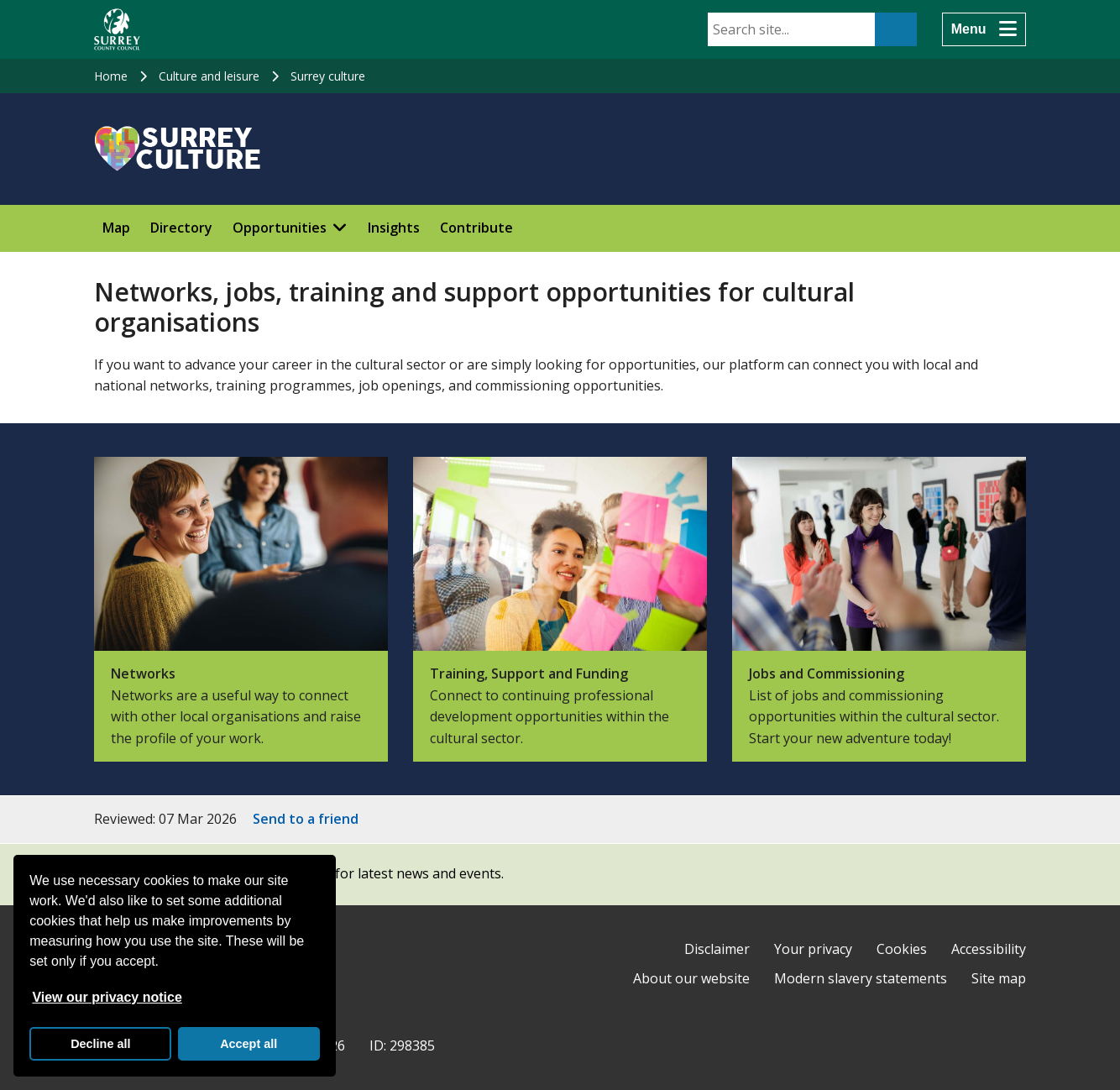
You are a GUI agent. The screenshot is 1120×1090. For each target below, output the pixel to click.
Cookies (902, 949)
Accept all (248, 1044)
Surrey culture (327, 76)
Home (111, 76)
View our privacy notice (106, 997)
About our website (691, 978)
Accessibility (988, 949)
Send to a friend (306, 819)
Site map (998, 978)
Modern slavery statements (860, 978)
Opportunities (280, 227)
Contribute (476, 227)
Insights (394, 227)
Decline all (100, 1044)
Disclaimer (717, 949)
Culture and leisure (209, 76)
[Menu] (984, 29)
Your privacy (813, 949)
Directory (181, 227)
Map (116, 227)
